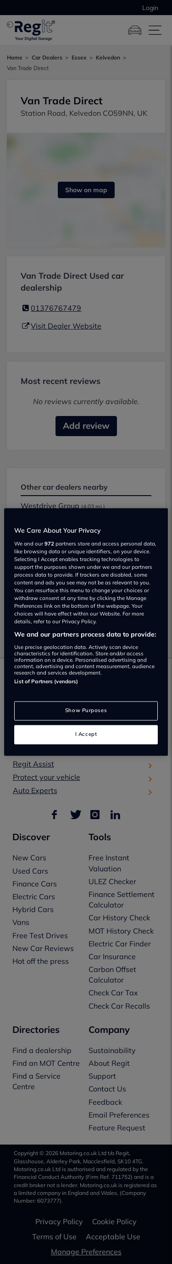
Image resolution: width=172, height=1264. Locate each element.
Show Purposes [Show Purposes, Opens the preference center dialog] (86, 711)
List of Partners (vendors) (46, 681)
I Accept (86, 734)
